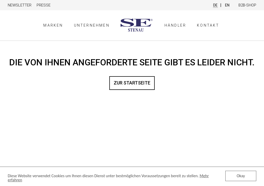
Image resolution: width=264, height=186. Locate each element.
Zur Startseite (132, 83)
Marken (53, 25)
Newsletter (19, 5)
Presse (44, 5)
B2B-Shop (247, 5)
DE (215, 5)
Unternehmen (92, 25)
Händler (175, 25)
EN (227, 5)
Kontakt (208, 25)
